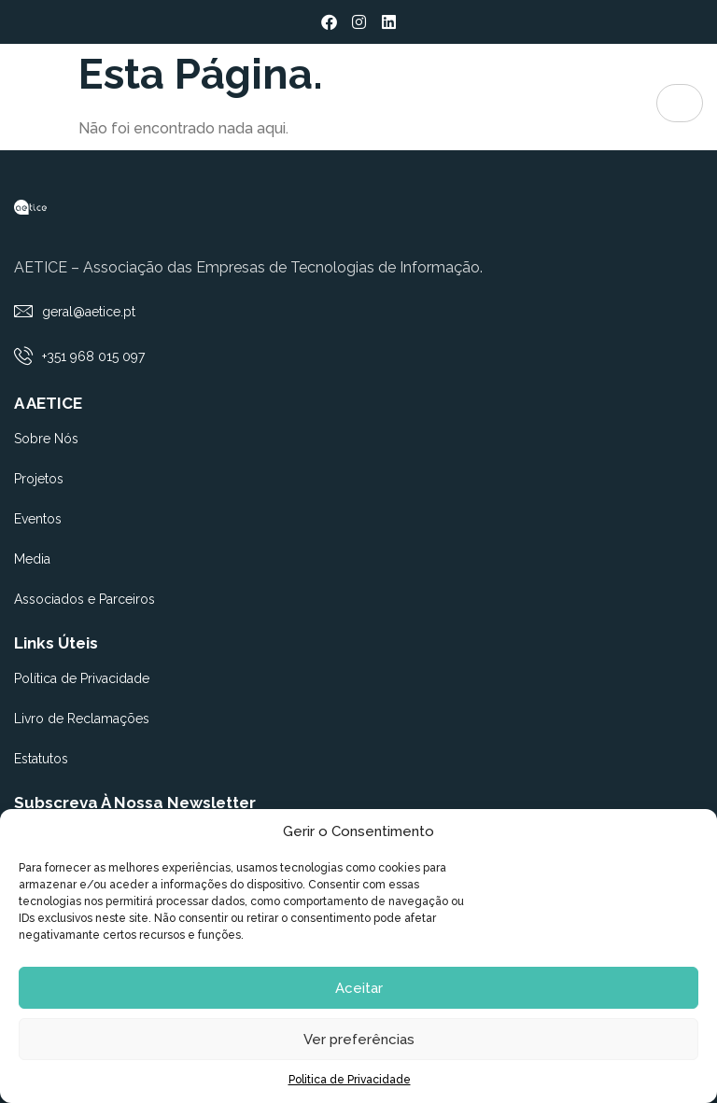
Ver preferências (359, 1039)
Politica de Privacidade (349, 1079)
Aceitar (359, 988)
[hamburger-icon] (679, 103)
